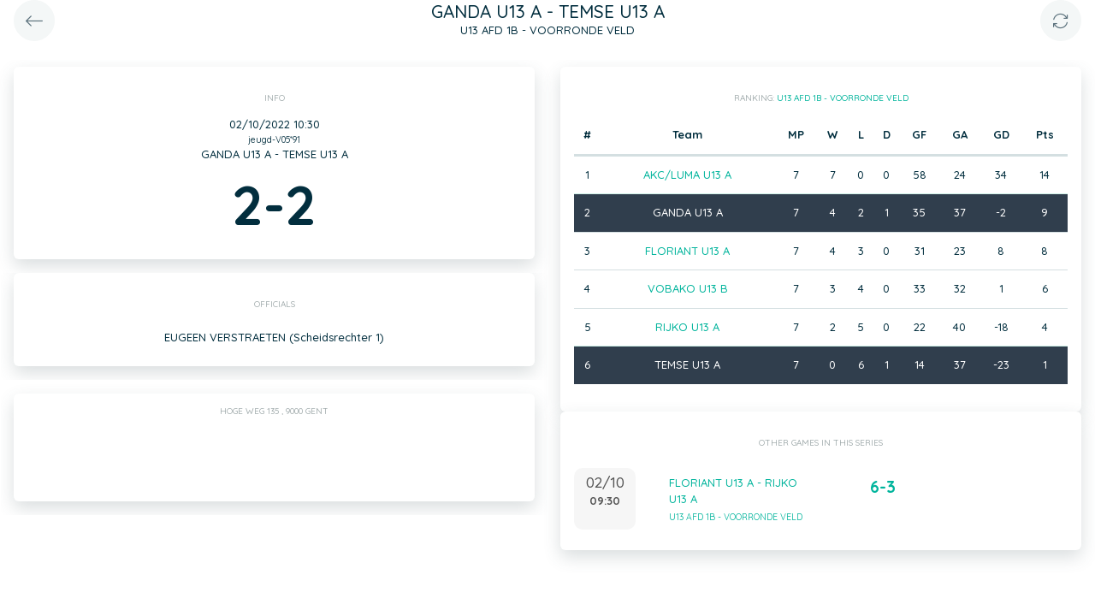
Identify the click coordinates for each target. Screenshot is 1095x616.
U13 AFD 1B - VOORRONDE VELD (843, 98)
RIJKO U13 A (687, 327)
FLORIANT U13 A (687, 251)
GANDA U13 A (688, 212)
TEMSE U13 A (687, 364)
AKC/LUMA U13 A (687, 174)
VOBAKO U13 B (688, 288)
